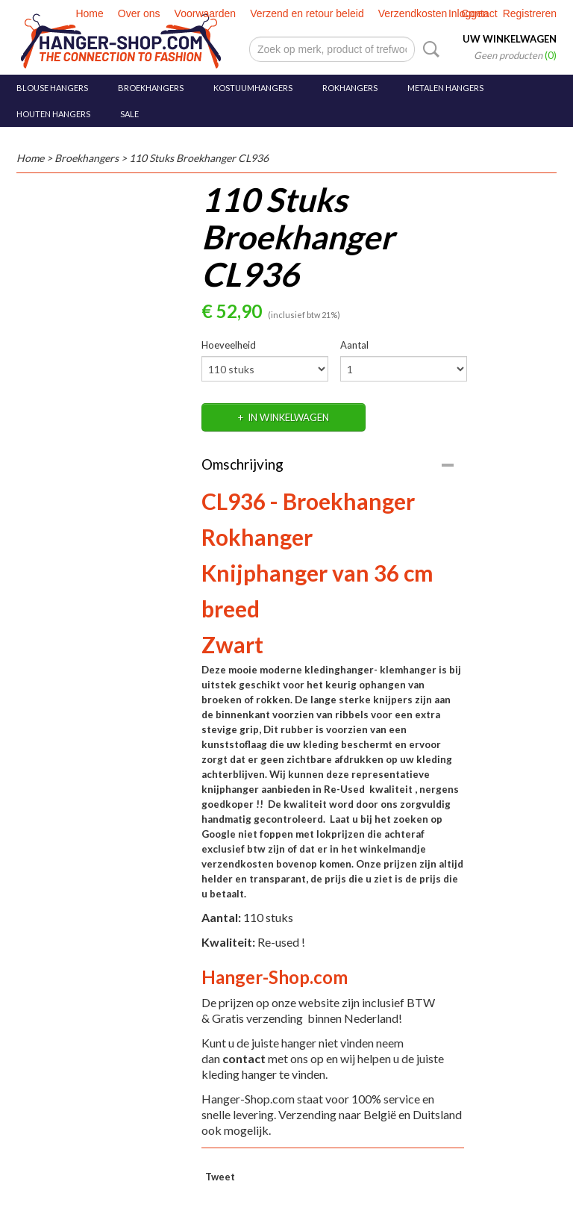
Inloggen (468, 13)
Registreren (530, 13)
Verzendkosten (413, 13)
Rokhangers (350, 88)
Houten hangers (53, 114)
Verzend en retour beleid (307, 13)
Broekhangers (151, 88)
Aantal (354, 345)
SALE (129, 114)
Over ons (139, 13)
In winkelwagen (288, 417)
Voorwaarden (206, 13)
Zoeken (428, 49)
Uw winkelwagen (510, 39)
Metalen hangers (445, 88)
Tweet (220, 1177)
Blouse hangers (52, 88)
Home (89, 13)
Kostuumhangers (252, 88)
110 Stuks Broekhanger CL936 (199, 158)
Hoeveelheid (228, 345)
